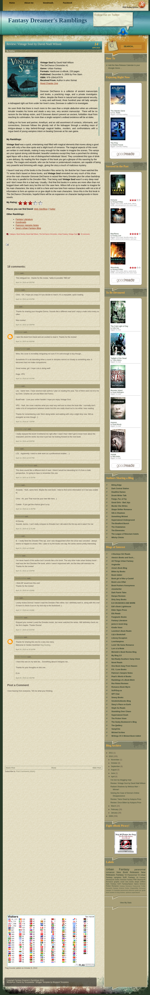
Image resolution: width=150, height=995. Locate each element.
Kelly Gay (115, 328)
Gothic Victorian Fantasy (124, 879)
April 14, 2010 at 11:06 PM (25, 509)
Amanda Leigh (21, 429)
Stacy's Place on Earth (121, 704)
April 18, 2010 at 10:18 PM (25, 649)
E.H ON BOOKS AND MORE (123, 603)
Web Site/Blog (40, 209)
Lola (17, 598)
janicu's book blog (119, 624)
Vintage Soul (73, 234)
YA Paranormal (130, 875)
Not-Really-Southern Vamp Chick (125, 659)
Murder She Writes (119, 506)
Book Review (21, 234)
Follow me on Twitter (107, 14)
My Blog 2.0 (116, 655)
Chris (17, 273)
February (115, 809)
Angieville (115, 565)
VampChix (115, 729)
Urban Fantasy (63, 234)
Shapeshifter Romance (137, 888)
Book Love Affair (118, 582)
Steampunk (110, 879)
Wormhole (115, 267)
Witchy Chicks (117, 537)
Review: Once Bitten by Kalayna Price (126, 803)
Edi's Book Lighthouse (121, 606)
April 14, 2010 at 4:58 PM (25, 341)
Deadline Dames (118, 492)
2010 (111, 756)
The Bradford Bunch (120, 523)
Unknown (19, 332)
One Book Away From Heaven (124, 666)
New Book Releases (127, 872)
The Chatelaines (118, 527)
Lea (16, 307)
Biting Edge (116, 485)
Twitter (52, 209)
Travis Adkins (116, 360)
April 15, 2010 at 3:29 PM (25, 571)
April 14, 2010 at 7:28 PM (25, 422)
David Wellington (118, 392)
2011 (111, 753)
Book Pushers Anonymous (123, 585)
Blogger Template (43, 982)
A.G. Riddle (116, 113)
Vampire (108, 890)
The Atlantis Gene (118, 111)
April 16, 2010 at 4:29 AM (25, 590)
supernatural (136, 892)
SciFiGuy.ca (116, 690)
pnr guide (142, 890)
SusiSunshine (20, 578)
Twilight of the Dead (118, 358)
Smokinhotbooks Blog (121, 701)
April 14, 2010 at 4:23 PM (25, 299)
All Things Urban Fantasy (122, 561)
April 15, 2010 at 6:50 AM (25, 548)
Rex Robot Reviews (119, 683)
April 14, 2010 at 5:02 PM (25, 378)
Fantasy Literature (24, 219)
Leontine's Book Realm (121, 631)
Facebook (67, 3)
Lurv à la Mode (117, 648)
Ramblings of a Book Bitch (123, 680)
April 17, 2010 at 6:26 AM (25, 610)
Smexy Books (117, 697)
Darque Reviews (118, 596)
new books (129, 882)
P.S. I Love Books (118, 669)
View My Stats (125, 903)
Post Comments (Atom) (25, 771)
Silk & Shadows (118, 513)
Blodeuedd (19, 516)
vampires (117, 877)
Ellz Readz (115, 613)
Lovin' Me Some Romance (122, 645)
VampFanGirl (20, 349)
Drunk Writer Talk (118, 495)
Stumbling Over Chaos (121, 711)
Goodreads (48, 3)
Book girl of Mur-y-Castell (122, 579)
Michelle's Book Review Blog (123, 652)
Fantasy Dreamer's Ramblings (47, 20)
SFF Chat (115, 694)
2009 (111, 816)
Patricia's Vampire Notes (27, 225)
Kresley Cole (116, 236)
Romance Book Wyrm (120, 687)
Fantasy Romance (126, 886)
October (114, 763)
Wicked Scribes (118, 732)
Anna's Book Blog (119, 568)
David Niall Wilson (32, 234)
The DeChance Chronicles (48, 234)
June (113, 773)
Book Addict (116, 575)
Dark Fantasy (111, 884)
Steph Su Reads (118, 708)
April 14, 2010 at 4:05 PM (25, 282)
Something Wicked (119, 516)
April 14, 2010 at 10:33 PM (25, 477)
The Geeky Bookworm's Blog (124, 722)
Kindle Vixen (116, 627)
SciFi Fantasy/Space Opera (128, 884)
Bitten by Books (118, 572)
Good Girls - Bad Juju (120, 502)
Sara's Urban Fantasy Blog (28, 228)
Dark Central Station (120, 488)
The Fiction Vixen (118, 718)
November (115, 760)
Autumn (114, 422)
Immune (114, 200)
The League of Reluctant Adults (125, 534)
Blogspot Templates (61, 982)
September (115, 766)
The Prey (114, 143)
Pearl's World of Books (121, 676)
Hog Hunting (45, 645)
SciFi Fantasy (129, 877)
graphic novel (119, 882)
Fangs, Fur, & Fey (119, 499)
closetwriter (116, 589)
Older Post (96, 768)
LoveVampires (117, 641)
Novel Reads (116, 662)
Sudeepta (19, 637)
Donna (18, 290)
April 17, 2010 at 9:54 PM (25, 630)
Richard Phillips (117, 202)
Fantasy (120, 875)
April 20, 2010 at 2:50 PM (25, 678)
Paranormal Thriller (139, 886)
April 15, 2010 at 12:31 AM (25, 529)
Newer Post (10, 768)
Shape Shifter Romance (121, 509)
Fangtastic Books (119, 617)
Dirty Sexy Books (118, 599)
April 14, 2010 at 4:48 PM (25, 325)
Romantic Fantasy (112, 888)
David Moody (116, 424)
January (114, 813)
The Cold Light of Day (119, 326)
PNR (135, 879)
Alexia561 (19, 618)
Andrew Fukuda (117, 145)
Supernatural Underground (123, 520)
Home (12, 3)
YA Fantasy (140, 877)
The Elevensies (118, 530)
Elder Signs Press (119, 610)
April (113, 777)
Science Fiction (124, 888)
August (114, 770)
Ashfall (113, 455)
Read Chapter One (49, 83)
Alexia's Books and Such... (123, 558)
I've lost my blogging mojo (121, 780)
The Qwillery (116, 725)
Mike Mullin (116, 456)
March (114, 806)
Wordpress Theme (14, 982)
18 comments (85, 234)
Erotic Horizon (21, 657)
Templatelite (29, 982)
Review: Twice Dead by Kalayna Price (126, 799)
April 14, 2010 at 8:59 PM (25, 441)
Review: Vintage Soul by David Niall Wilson (34, 44)
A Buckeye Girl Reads (24, 465)
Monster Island (117, 390)
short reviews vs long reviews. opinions (118, 892)
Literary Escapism (119, 638)
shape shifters (140, 882)
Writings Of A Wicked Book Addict (126, 736)
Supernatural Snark (119, 715)
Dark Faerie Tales (118, 592)
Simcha (18, 556)
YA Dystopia (116, 890)
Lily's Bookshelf (118, 634)
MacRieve (115, 234)
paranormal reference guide (129, 890)
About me (28, 3)
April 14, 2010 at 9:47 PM (25, 458)
